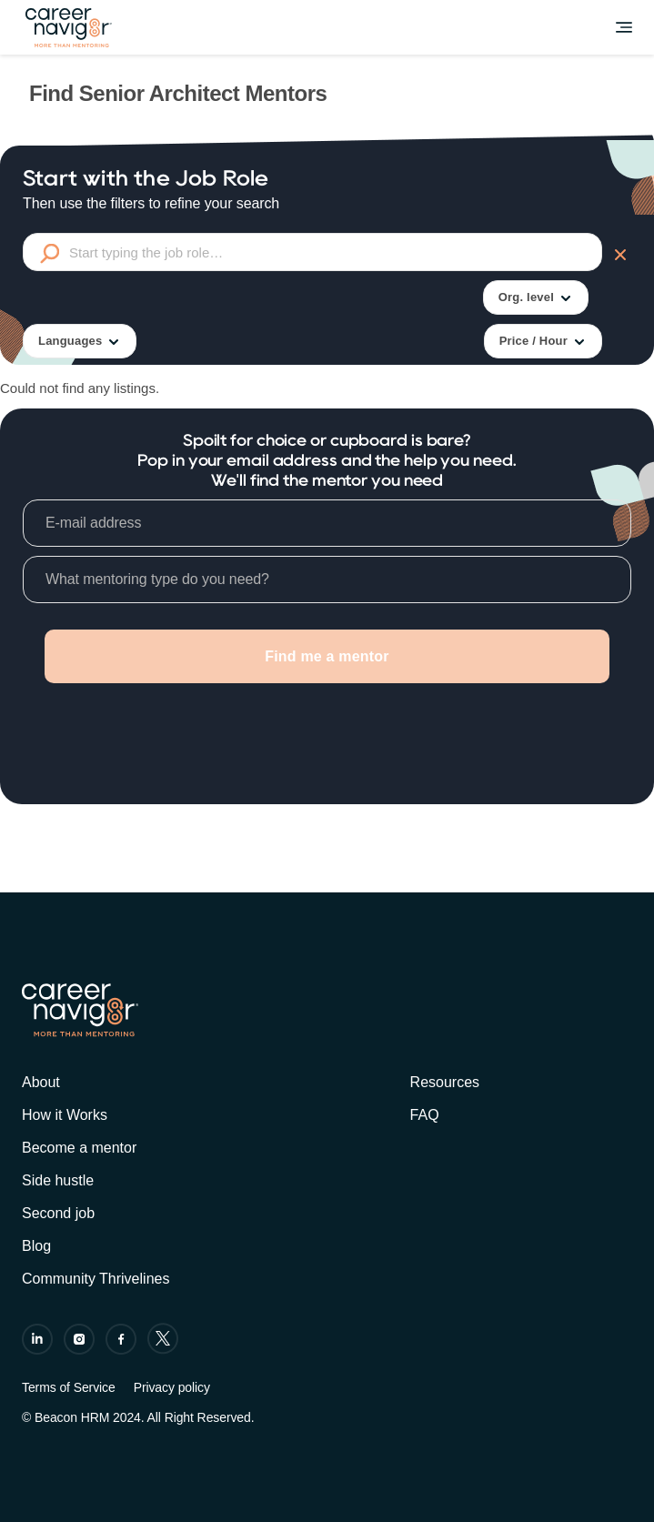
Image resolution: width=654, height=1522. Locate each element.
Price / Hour (543, 341)
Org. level (535, 298)
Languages (79, 341)
